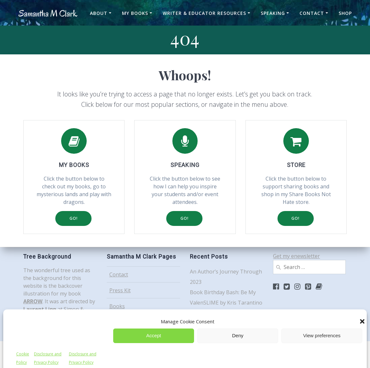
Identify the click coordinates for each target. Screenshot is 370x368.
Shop (345, 13)
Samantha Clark (47, 13)
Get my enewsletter (296, 256)
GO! (74, 218)
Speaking (273, 13)
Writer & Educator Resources (204, 13)
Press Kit (120, 290)
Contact (311, 13)
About (98, 13)
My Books (135, 13)
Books (117, 306)
